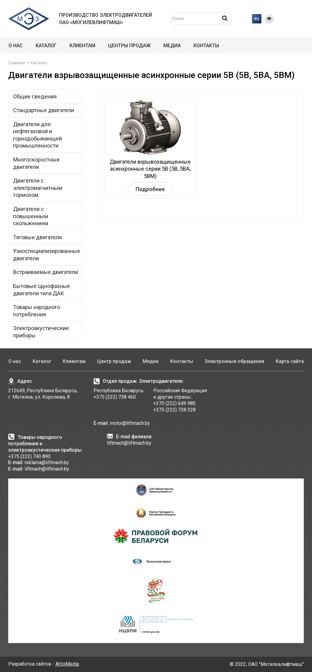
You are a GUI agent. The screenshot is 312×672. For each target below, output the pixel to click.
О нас (16, 45)
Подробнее (150, 189)
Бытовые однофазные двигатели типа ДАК (41, 290)
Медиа (172, 45)
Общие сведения (35, 96)
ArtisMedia (67, 664)
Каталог (46, 45)
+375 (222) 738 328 (174, 410)
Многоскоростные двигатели (36, 163)
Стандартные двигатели (46, 110)
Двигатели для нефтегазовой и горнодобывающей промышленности (46, 135)
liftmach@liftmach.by (47, 469)
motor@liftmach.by (129, 423)
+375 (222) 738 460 (115, 397)
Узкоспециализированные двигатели (46, 254)
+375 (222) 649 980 (174, 403)
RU (256, 18)
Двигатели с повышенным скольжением (30, 216)
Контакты (206, 45)
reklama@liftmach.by (47, 462)
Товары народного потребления (36, 311)
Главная (16, 63)
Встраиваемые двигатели (45, 272)
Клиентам (82, 45)
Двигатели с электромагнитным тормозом (37, 187)
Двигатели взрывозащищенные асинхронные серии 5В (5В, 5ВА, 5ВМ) (150, 168)
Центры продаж (129, 45)
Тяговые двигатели (37, 237)
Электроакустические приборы (41, 332)
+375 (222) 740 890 (29, 456)
